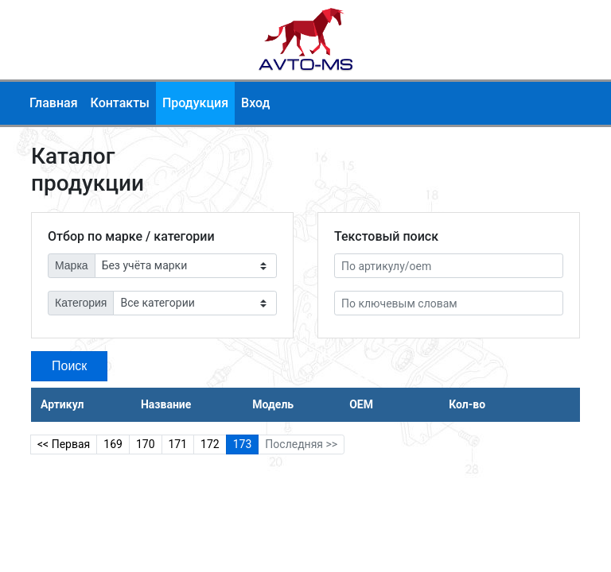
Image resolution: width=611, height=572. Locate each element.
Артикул (62, 404)
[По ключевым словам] (448, 303)
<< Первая (63, 444)
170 (145, 444)
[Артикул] (448, 265)
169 (113, 444)
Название (166, 404)
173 (242, 444)
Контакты (120, 102)
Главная (53, 102)
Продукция (195, 102)
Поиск (69, 366)
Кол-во (467, 404)
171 (178, 444)
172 (210, 444)
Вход (255, 102)
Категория (81, 302)
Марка (71, 265)
